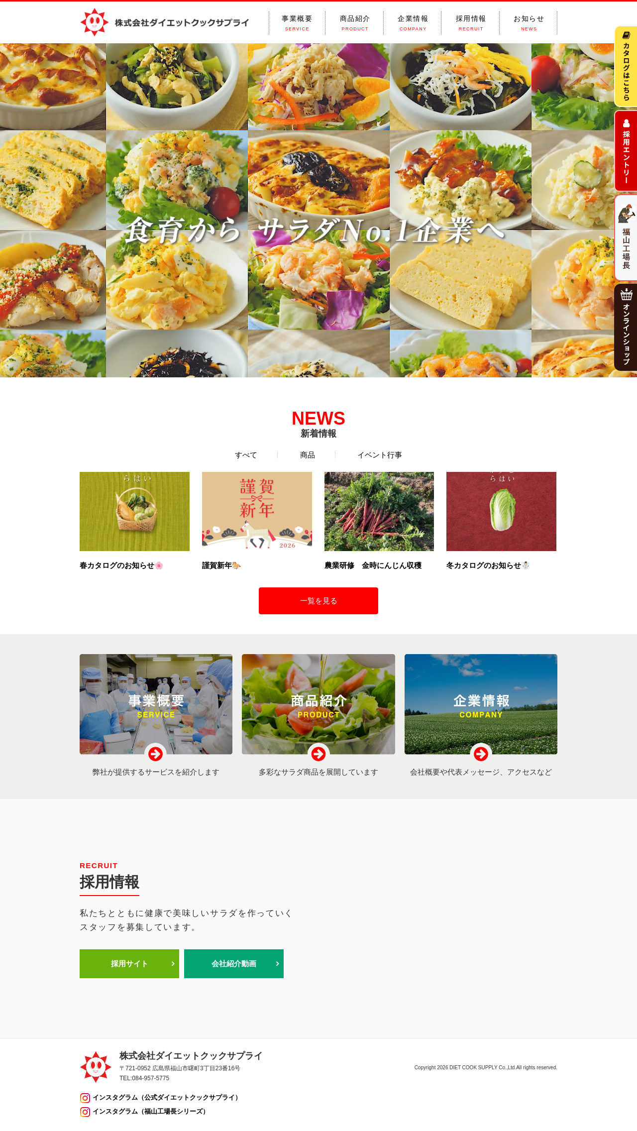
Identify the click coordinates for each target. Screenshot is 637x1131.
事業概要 (297, 23)
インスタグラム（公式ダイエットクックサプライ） (167, 1097)
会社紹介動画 (234, 963)
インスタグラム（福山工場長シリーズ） (151, 1111)
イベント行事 (379, 455)
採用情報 (471, 23)
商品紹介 (355, 23)
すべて (246, 455)
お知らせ (529, 23)
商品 (307, 455)
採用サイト (129, 963)
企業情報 (413, 23)
